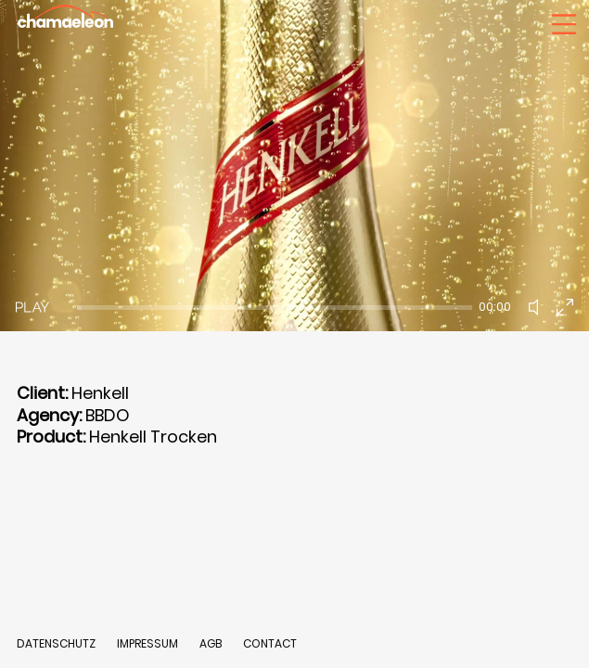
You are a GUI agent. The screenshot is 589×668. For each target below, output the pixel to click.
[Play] (32, 307)
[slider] (274, 307)
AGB (210, 643)
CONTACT (270, 643)
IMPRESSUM (149, 643)
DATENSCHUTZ (56, 643)
